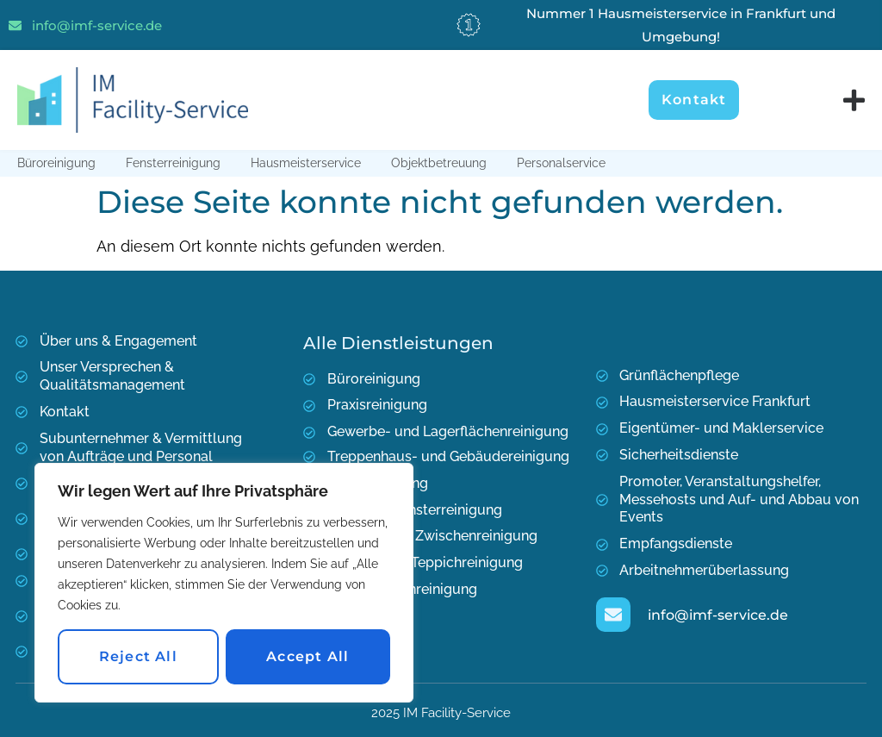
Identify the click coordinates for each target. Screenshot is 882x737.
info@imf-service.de (97, 25)
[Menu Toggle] (854, 100)
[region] (223, 583)
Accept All (307, 656)
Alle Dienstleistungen (398, 343)
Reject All (138, 656)
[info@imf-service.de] (15, 25)
